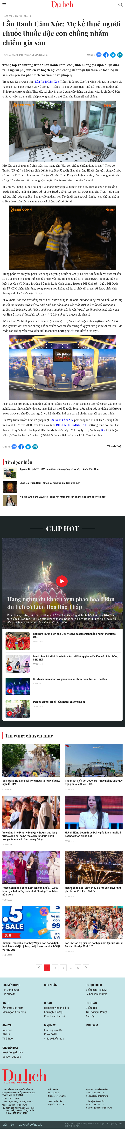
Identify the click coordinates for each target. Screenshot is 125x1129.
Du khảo (91, 1003)
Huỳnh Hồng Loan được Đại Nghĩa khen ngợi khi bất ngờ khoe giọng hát (93, 834)
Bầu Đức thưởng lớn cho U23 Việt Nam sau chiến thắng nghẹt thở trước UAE (74, 635)
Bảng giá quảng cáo (30, 1125)
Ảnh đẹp (90, 1016)
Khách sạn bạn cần (55, 1016)
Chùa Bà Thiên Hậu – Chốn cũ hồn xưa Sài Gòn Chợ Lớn (50, 483)
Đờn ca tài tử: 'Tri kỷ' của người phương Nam (59, 701)
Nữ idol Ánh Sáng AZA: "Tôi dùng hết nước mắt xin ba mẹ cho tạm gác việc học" (63, 496)
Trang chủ (7, 16)
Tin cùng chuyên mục (29, 735)
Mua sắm (92, 1025)
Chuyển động (11, 985)
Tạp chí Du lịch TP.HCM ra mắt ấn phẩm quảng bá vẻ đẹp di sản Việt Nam (59, 469)
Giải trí (18, 16)
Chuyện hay (10, 1048)
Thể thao (7, 1038)
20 (77, 968)
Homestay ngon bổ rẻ (56, 1008)
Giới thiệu (8, 1125)
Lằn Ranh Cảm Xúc (47, 81)
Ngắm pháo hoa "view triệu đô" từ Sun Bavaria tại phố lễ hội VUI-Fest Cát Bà (93, 890)
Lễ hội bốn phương (96, 994)
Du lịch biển (94, 985)
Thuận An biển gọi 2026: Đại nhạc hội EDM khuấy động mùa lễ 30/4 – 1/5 (94, 782)
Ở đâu (48, 1003)
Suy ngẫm (50, 985)
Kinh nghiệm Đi (53, 1030)
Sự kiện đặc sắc (11, 1057)
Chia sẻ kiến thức (54, 1038)
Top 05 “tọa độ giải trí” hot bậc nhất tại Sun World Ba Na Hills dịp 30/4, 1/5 (94, 945)
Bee (103, 430)
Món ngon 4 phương (14, 1012)
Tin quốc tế (8, 994)
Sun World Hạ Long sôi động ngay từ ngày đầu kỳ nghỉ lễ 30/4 (31, 782)
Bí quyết (50, 1025)
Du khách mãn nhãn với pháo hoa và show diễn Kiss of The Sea (70, 679)
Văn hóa (7, 1030)
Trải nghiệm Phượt (96, 1012)
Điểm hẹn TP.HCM (96, 990)
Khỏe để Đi (50, 1034)
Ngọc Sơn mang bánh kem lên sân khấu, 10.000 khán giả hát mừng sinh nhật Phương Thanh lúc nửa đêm (30, 891)
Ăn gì (5, 1003)
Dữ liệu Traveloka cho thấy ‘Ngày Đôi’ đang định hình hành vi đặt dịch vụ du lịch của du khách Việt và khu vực (31, 947)
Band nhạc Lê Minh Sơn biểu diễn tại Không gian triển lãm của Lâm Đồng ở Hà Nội (75, 658)
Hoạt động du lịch (12, 1052)
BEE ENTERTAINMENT (71, 425)
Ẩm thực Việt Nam (12, 1008)
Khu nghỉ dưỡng (53, 1012)
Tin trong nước (10, 990)
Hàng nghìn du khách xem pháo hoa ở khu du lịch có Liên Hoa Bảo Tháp (57, 602)
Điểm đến (91, 1008)
